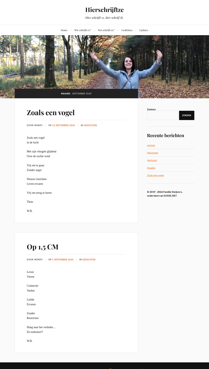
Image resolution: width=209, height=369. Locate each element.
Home (64, 30)
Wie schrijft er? (82, 30)
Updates (143, 30)
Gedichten (126, 30)
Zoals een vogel (51, 112)
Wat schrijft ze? (106, 30)
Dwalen (151, 167)
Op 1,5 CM (42, 246)
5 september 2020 (63, 259)
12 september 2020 (63, 125)
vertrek (151, 145)
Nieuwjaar (152, 152)
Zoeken (151, 109)
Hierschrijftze (104, 10)
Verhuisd (152, 160)
